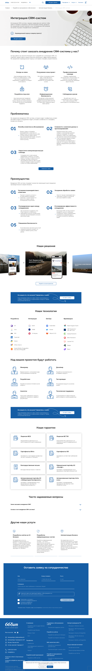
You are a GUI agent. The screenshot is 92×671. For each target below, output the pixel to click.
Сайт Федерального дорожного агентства (36, 261)
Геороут (30, 650)
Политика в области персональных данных (14, 657)
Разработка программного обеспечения (24, 8)
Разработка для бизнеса (34, 630)
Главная (7, 8)
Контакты (80, 2)
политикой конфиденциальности (28, 600)
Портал (39, 266)
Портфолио (65, 2)
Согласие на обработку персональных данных (15, 661)
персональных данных (25, 603)
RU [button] (30, 2)
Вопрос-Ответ (31, 633)
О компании (29, 623)
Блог (29, 636)
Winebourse (31, 643)
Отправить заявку (67, 600)
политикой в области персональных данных (52, 607)
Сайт (31, 266)
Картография (33, 270)
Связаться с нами (46, 168)
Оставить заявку (67, 297)
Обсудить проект (53, 2)
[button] (24, 262)
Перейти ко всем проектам (46, 283)
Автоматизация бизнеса (45, 8)
